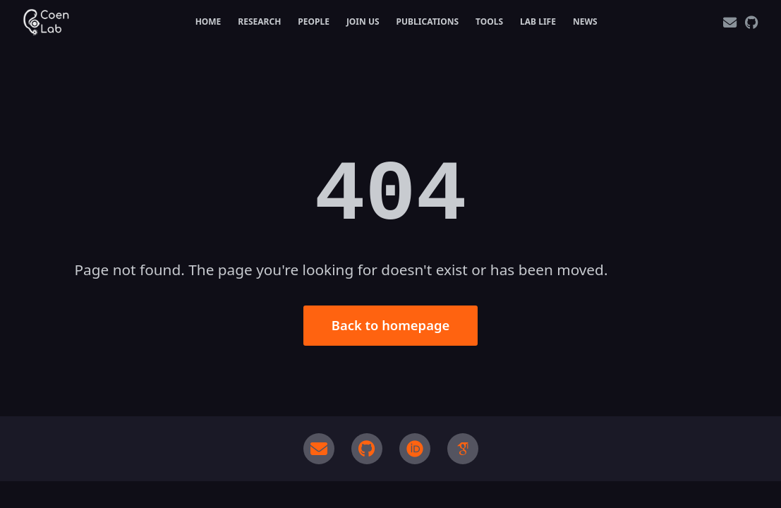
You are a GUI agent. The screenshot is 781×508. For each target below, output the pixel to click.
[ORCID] (414, 448)
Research (259, 22)
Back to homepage (390, 325)
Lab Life (538, 22)
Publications (427, 22)
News (585, 22)
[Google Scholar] (462, 448)
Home (208, 22)
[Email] (730, 22)
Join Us (363, 22)
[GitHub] (751, 22)
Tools (489, 22)
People (313, 22)
